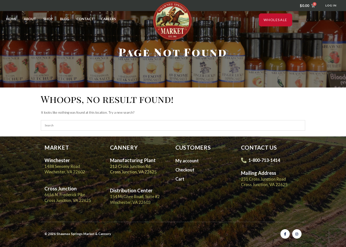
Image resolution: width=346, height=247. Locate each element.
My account (187, 160)
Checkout (184, 169)
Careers (108, 19)
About (30, 19)
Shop (48, 19)
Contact (85, 19)
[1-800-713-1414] (244, 160)
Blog (64, 19)
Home (11, 19)
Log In (330, 5)
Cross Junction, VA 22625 (133, 171)
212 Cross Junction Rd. (130, 166)
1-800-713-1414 (264, 160)
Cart (179, 179)
